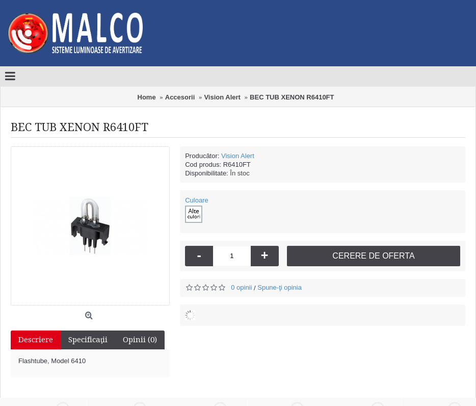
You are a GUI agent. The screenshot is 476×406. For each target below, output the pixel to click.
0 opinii (241, 287)
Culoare (196, 200)
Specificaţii (88, 339)
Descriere (35, 339)
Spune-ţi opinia (279, 287)
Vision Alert (237, 156)
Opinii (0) (140, 339)
